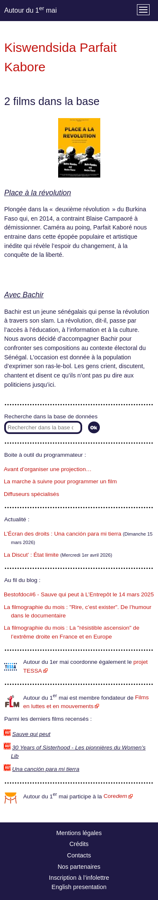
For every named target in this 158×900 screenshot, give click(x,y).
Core (115, 796)
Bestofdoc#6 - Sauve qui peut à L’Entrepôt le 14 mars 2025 (79, 594)
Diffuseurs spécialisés (31, 494)
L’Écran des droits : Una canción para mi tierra (62, 534)
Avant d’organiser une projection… (47, 469)
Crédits (79, 844)
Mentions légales (79, 833)
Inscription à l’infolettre (79, 877)
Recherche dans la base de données (50, 416)
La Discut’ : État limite (31, 555)
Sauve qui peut (31, 734)
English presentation (78, 887)
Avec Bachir (24, 295)
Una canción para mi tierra (45, 769)
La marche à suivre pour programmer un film (60, 481)
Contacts (79, 855)
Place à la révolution (37, 193)
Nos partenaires (79, 866)
